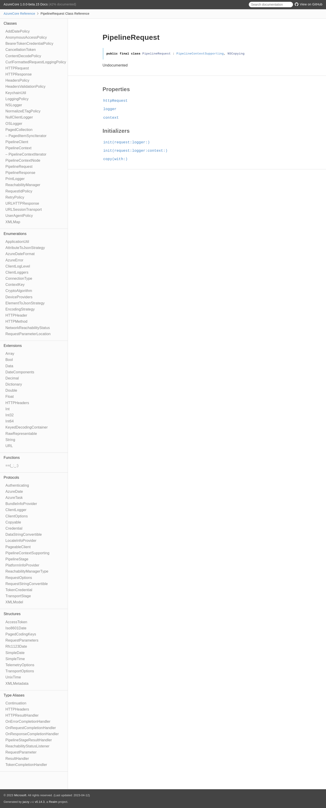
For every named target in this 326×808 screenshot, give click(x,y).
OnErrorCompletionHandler (27, 721)
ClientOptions (16, 516)
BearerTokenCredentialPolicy (29, 43)
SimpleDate (15, 653)
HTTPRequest (17, 68)
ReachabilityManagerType (26, 571)
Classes (10, 23)
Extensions (13, 346)
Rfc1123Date (16, 646)
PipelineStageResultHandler (28, 740)
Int (7, 409)
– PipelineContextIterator (25, 154)
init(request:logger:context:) (137, 151)
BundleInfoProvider (21, 504)
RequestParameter (21, 752)
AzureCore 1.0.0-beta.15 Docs (26, 4)
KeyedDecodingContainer (26, 427)
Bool (9, 360)
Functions (12, 458)
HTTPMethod (16, 321)
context (113, 118)
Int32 (9, 415)
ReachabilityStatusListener (27, 746)
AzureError (14, 260)
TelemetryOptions (19, 665)
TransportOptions (19, 671)
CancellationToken (20, 50)
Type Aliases (14, 695)
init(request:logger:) (128, 142)
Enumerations (15, 234)
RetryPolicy (14, 197)
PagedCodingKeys (20, 634)
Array (9, 353)
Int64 (9, 421)
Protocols (11, 477)
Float (9, 396)
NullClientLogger (19, 117)
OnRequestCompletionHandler (30, 728)
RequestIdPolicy (18, 191)
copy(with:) (117, 159)
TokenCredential (18, 590)
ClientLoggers (16, 272)
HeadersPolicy (17, 80)
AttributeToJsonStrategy (25, 248)
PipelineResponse (20, 173)
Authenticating (17, 485)
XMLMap (12, 222)
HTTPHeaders (17, 403)
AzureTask (14, 498)
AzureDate (14, 491)
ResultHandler (17, 759)
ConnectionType (18, 278)
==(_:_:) (12, 465)
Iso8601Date (15, 628)
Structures (12, 614)
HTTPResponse (18, 74)
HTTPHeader (16, 315)
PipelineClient (16, 142)
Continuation (15, 703)
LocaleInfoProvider (20, 541)
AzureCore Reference (19, 13)
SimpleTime (15, 659)
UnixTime (13, 677)
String (10, 440)
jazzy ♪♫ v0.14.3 (34, 801)
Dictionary (13, 384)
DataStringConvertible (23, 534)
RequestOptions (18, 578)
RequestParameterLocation (28, 334)
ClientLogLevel (17, 266)
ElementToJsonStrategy (25, 303)
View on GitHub (308, 4)
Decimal (12, 378)
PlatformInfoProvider (22, 565)
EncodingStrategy (20, 309)
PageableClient (18, 547)
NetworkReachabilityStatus (27, 328)
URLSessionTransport (23, 209)
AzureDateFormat (20, 254)
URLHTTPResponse (22, 203)
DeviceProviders (18, 297)
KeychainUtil (15, 93)
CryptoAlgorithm (18, 291)
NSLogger (13, 105)
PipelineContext (18, 148)
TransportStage (18, 596)
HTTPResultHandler (22, 715)
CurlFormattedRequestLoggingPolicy (35, 62)
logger (112, 109)
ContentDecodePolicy (23, 56)
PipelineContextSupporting (27, 553)
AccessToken (16, 622)
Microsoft (20, 795)
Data (9, 366)
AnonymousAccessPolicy (26, 37)
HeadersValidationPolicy (25, 86)
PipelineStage (16, 559)
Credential (13, 528)
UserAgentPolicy (19, 216)
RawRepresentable (21, 434)
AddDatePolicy (17, 31)
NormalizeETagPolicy (23, 111)
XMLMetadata (17, 683)
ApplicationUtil (17, 242)
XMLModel (14, 602)
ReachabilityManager (22, 185)
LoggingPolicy (17, 99)
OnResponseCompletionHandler (32, 734)
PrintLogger (15, 179)
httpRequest (117, 101)
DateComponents (19, 372)
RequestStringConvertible (26, 584)
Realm (53, 801)
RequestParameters (21, 640)
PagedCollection (19, 130)
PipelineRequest (19, 166)
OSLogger (13, 124)
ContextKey (15, 285)
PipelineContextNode (22, 160)
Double (11, 390)
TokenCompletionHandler (26, 765)
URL (9, 446)
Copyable (13, 522)
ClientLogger (15, 510)
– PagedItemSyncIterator (26, 136)
